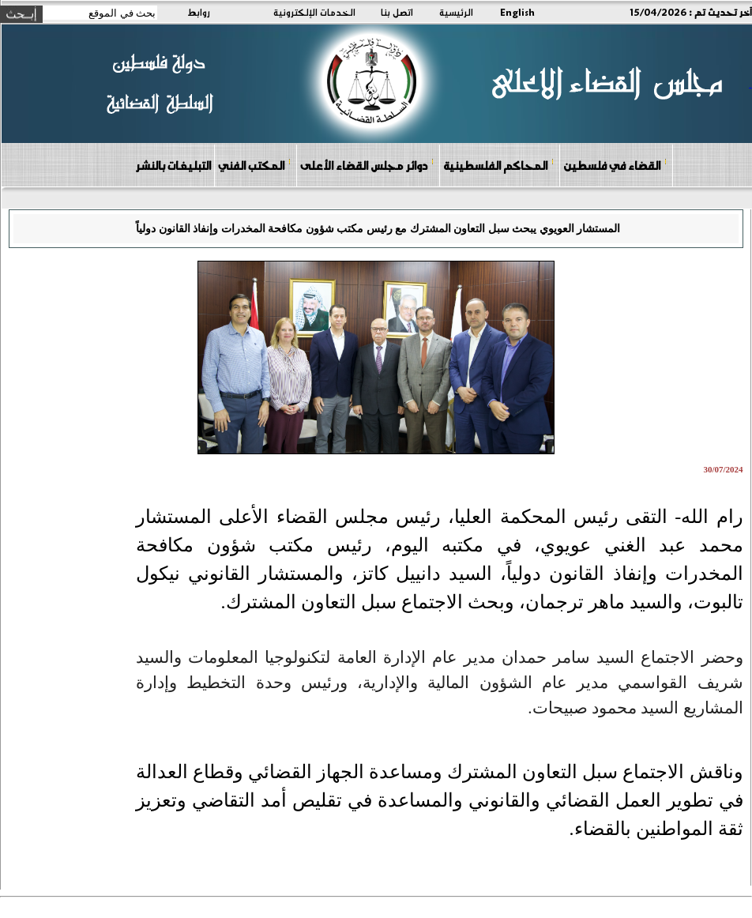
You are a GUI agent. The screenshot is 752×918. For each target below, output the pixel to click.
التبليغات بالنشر (173, 165)
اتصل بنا (397, 12)
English (517, 12)
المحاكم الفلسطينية (499, 164)
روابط (198, 12)
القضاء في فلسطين (615, 164)
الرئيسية (456, 12)
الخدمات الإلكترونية (314, 12)
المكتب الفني (254, 164)
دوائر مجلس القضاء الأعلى (367, 164)
